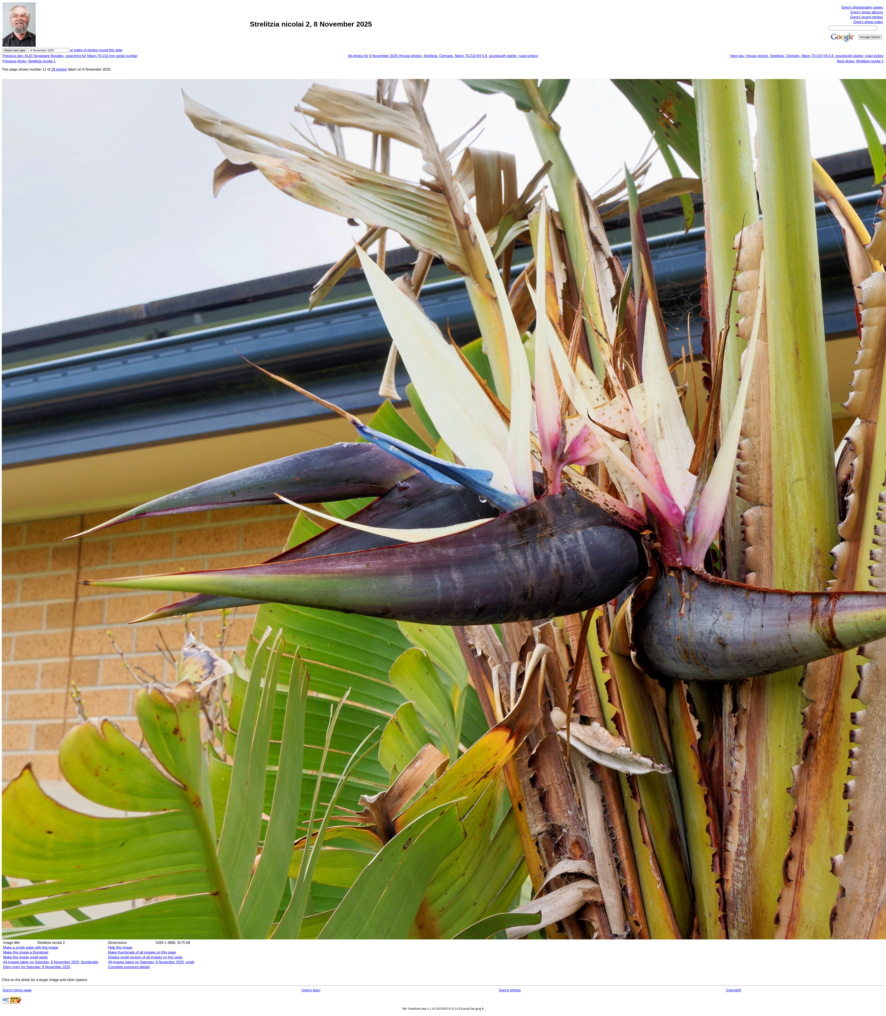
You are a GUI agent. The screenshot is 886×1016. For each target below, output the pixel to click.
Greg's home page (16, 990)
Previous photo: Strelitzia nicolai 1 (29, 61)
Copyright (733, 990)
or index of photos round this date (96, 50)
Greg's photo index (868, 22)
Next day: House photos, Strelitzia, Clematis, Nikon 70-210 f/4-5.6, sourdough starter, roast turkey (807, 56)
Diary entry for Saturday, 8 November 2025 (36, 967)
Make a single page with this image (30, 947)
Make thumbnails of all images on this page (142, 952)
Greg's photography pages (862, 7)
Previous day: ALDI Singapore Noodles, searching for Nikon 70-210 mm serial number (70, 56)
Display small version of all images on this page (145, 957)
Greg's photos (510, 990)
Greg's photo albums (866, 12)
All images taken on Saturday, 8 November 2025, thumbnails (50, 962)
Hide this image (120, 947)
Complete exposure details (129, 967)
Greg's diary (311, 990)
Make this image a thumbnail (25, 952)
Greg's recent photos (866, 17)
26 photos (59, 69)
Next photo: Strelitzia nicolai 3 (860, 61)
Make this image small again (25, 957)
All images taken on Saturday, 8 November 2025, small (151, 962)
